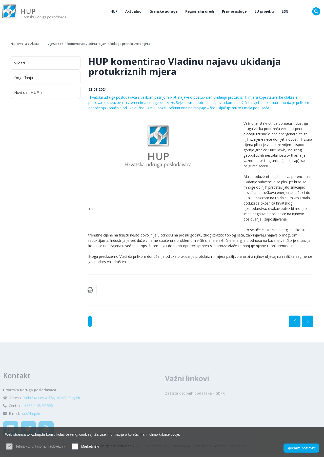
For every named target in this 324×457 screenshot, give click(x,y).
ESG (287, 12)
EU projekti (266, 12)
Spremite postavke (301, 447)
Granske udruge (165, 12)
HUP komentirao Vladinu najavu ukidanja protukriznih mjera (112, 46)
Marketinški (90, 446)
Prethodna (294, 324)
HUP (115, 12)
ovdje (175, 434)
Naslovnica (20, 46)
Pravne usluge (236, 12)
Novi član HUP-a (28, 95)
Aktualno (135, 12)
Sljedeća (307, 324)
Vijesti (55, 46)
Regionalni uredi (201, 12)
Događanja (23, 80)
